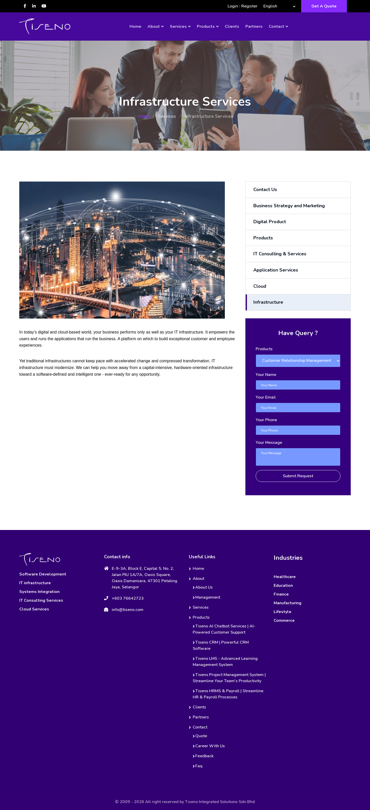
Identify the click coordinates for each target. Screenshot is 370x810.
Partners (254, 26)
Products (206, 26)
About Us (204, 587)
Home (135, 26)
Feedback (204, 756)
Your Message (269, 442)
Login (233, 6)
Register (249, 6)
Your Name (266, 374)
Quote (201, 736)
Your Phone (266, 420)
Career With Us (210, 746)
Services (178, 26)
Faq (198, 766)
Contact (276, 26)
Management (207, 597)
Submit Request (298, 476)
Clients (232, 26)
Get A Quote (324, 6)
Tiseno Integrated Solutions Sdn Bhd (220, 802)
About (153, 26)
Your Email (266, 397)
